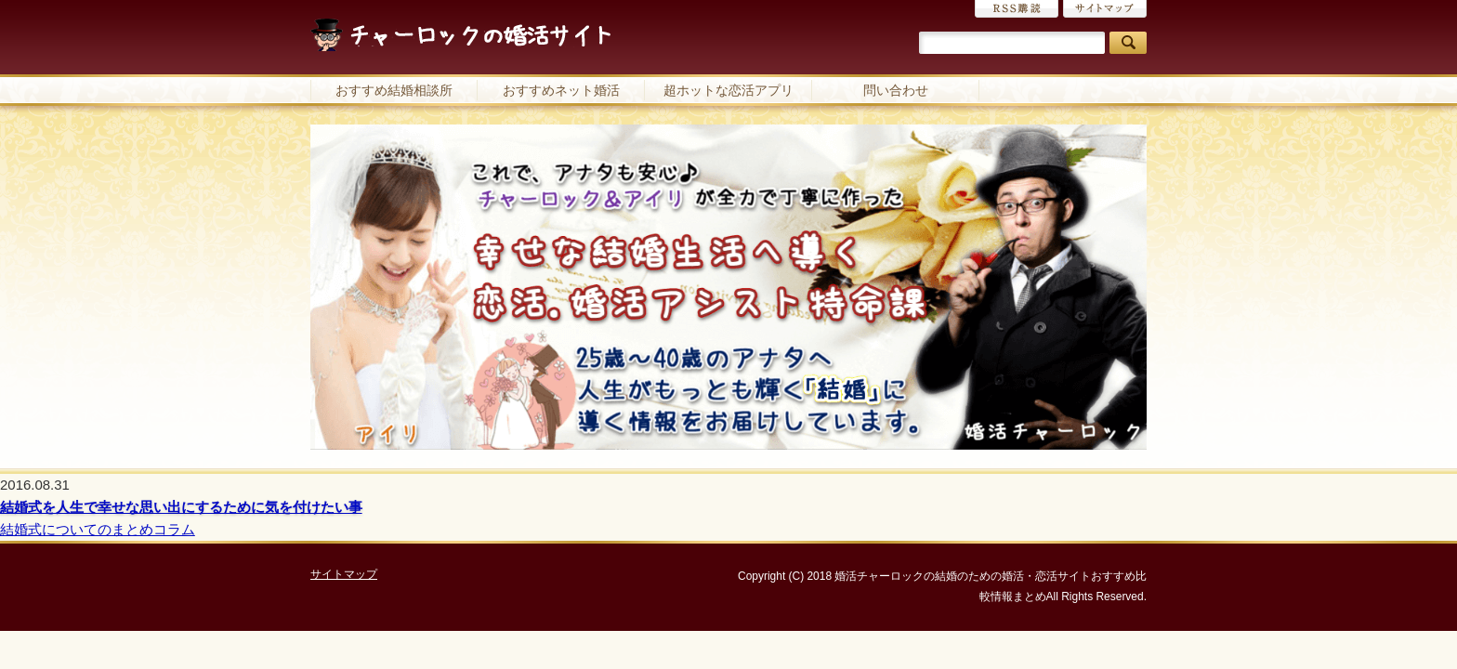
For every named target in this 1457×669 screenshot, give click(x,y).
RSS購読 (1016, 9)
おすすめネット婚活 (561, 90)
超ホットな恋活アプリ (728, 90)
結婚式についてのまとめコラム (97, 529)
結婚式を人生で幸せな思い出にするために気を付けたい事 (181, 507)
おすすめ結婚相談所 (394, 90)
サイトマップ (1105, 9)
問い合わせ (895, 90)
